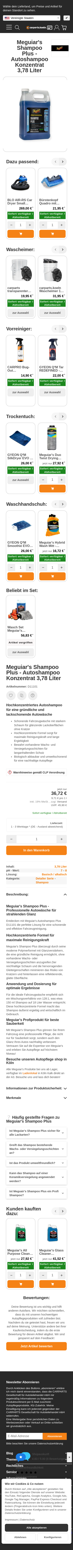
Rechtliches (36, 1465)
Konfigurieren (52, 1537)
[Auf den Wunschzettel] (11, 695)
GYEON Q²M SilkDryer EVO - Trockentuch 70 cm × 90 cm (19, 456)
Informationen (36, 1478)
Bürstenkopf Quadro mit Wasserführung (51, 202)
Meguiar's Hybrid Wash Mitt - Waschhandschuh (52, 544)
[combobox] (31, 18)
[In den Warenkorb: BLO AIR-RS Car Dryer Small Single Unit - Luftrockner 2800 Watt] (20, 234)
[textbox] (31, 18)
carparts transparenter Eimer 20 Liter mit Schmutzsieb (20, 289)
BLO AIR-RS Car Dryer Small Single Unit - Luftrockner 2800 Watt (20, 202)
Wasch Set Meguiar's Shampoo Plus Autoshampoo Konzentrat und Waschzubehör (19, 629)
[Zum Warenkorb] (64, 27)
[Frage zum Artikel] (32, 695)
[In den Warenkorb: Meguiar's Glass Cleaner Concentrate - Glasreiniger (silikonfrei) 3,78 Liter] (52, 1284)
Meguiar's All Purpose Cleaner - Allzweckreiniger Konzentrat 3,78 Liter (20, 1252)
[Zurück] (55, 162)
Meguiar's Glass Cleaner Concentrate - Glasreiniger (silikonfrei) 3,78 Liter (51, 1252)
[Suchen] (17, 27)
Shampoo (42, 882)
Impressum (11, 1519)
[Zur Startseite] (36, 27)
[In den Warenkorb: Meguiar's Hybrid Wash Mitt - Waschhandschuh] (52, 576)
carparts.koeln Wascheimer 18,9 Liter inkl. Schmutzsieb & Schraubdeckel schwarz (52, 289)
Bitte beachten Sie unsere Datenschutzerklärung (34, 1443)
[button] (36, 894)
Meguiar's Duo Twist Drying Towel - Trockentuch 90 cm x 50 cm (51, 456)
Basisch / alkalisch (54, 874)
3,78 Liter (61, 866)
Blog (36, 1453)
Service (36, 1472)
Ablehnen (20, 1537)
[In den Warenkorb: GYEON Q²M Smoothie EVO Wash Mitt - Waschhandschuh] (20, 576)
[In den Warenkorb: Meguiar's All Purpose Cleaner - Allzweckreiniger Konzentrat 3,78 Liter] (20, 1284)
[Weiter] (63, 162)
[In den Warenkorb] (36, 850)
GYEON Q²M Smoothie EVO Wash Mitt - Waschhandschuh (20, 544)
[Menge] (20, 225)
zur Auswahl (20, 312)
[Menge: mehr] (30, 225)
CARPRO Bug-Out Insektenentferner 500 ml (20, 369)
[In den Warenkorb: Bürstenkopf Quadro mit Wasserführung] (52, 234)
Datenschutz (27, 1519)
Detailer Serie (45, 878)
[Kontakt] (50, 27)
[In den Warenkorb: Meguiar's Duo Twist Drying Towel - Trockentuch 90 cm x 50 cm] (52, 488)
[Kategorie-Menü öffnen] (9, 27)
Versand (62, 801)
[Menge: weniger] (11, 225)
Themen (36, 1459)
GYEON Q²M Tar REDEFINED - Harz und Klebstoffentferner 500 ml (52, 369)
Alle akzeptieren (36, 1527)
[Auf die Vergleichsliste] (21, 695)
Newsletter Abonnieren (22, 1382)
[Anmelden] (57, 27)
